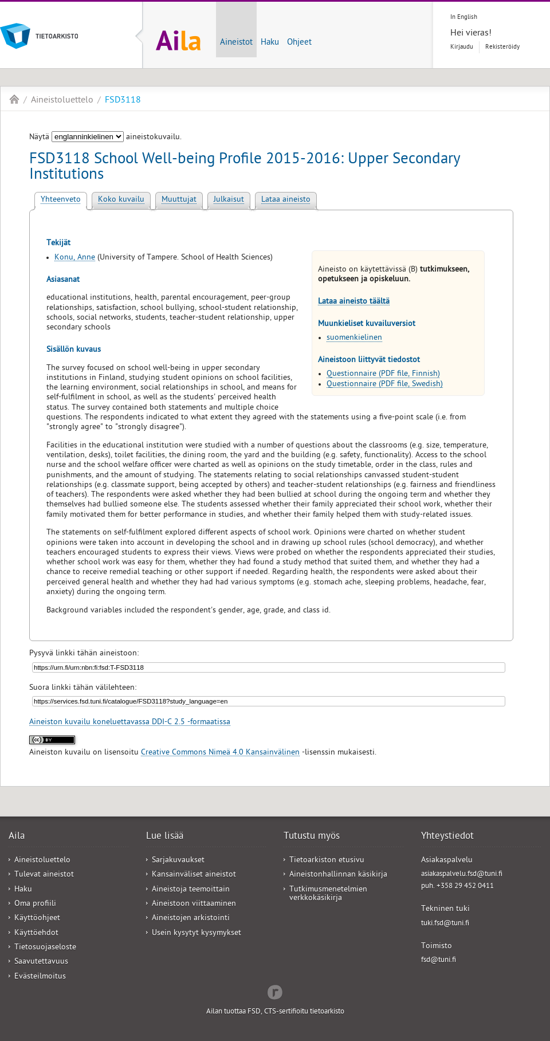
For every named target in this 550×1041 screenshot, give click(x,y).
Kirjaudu (461, 47)
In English (463, 17)
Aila (14, 99)
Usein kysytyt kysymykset (196, 933)
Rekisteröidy (502, 47)
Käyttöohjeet (37, 919)
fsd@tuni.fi (438, 960)
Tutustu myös (312, 837)
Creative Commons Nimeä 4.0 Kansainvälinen (220, 753)
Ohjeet (299, 43)
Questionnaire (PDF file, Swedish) (385, 385)
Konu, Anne (74, 258)
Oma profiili (35, 904)
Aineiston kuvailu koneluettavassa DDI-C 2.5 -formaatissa (129, 723)
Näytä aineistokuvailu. (105, 138)
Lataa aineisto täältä (354, 302)
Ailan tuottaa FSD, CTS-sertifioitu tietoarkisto (275, 1012)
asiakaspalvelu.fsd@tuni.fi (461, 874)
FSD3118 (123, 101)
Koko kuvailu (121, 200)
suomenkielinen (354, 338)
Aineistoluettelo (62, 101)
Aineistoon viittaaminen (194, 904)
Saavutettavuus (41, 962)
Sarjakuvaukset (178, 861)
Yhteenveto (61, 200)
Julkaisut (229, 200)
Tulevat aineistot (44, 875)
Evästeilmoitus (40, 977)
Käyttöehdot (36, 933)
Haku (270, 43)
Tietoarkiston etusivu (326, 861)
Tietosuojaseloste (45, 948)
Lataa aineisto (286, 200)
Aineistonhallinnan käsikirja (338, 875)
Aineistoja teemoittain (191, 890)
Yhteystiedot (447, 837)
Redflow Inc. (275, 991)
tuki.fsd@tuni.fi (445, 924)
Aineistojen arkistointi (191, 919)
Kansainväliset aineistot (194, 875)
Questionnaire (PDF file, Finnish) (383, 374)
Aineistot (236, 43)
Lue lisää (164, 837)
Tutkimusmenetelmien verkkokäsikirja (328, 894)
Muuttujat (179, 200)
